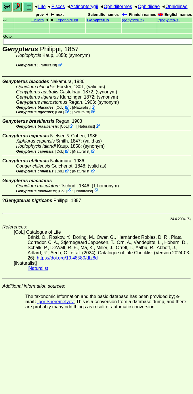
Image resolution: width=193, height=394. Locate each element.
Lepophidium (67, 20)
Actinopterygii (84, 6)
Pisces (58, 6)
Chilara (37, 20)
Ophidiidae (149, 6)
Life (42, 6)
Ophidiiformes (118, 6)
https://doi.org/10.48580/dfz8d (67, 257)
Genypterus (98, 20)
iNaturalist (48, 65)
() (133, 20)
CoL (60, 107)
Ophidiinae (176, 6)
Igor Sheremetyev (55, 301)
